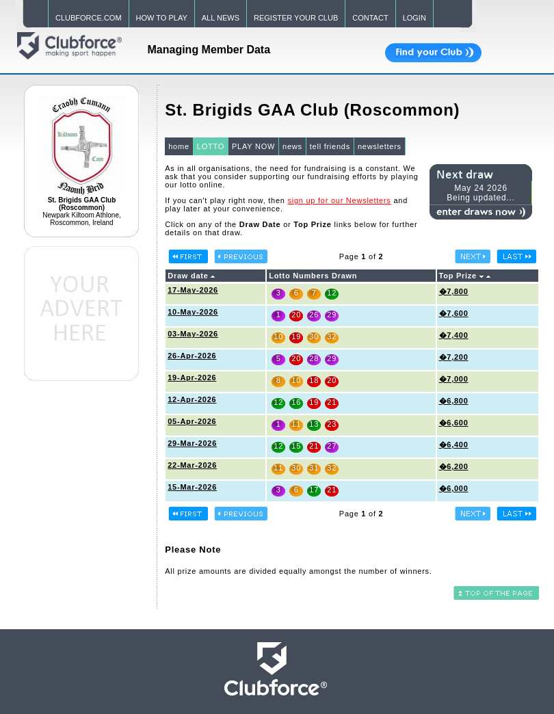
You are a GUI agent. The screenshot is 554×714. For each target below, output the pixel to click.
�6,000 (454, 488)
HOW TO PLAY (161, 18)
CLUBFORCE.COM (88, 18)
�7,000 (454, 379)
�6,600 (454, 423)
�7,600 (454, 313)
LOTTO (210, 146)
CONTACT (370, 18)
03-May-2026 (193, 334)
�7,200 (454, 357)
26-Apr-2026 (192, 356)
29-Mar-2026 (192, 443)
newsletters (379, 146)
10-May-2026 (193, 312)
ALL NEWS (220, 18)
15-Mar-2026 (192, 487)
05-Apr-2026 (192, 421)
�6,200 (454, 466)
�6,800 (454, 401)
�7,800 (454, 291)
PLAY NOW (253, 146)
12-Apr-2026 (192, 399)
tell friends (330, 146)
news (292, 146)
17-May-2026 (193, 290)
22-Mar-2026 (192, 465)
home (178, 146)
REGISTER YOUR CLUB (296, 18)
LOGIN (414, 18)
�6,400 (454, 444)
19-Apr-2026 (192, 377)
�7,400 (454, 335)
